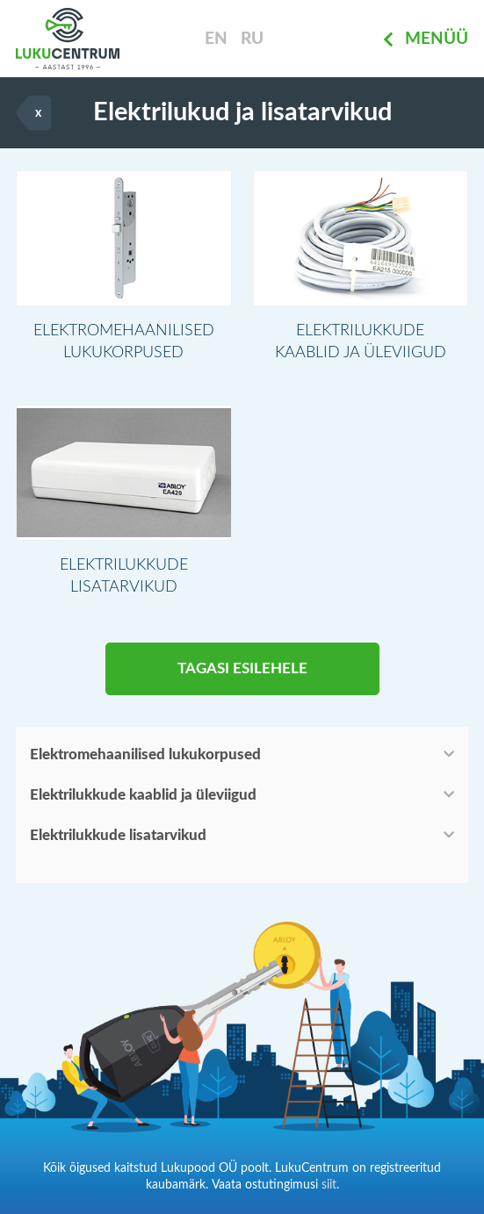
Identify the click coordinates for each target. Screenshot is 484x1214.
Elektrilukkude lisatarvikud (118, 835)
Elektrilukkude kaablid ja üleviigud (143, 794)
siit (328, 1185)
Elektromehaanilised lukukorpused (145, 754)
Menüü (425, 39)
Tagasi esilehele (242, 668)
